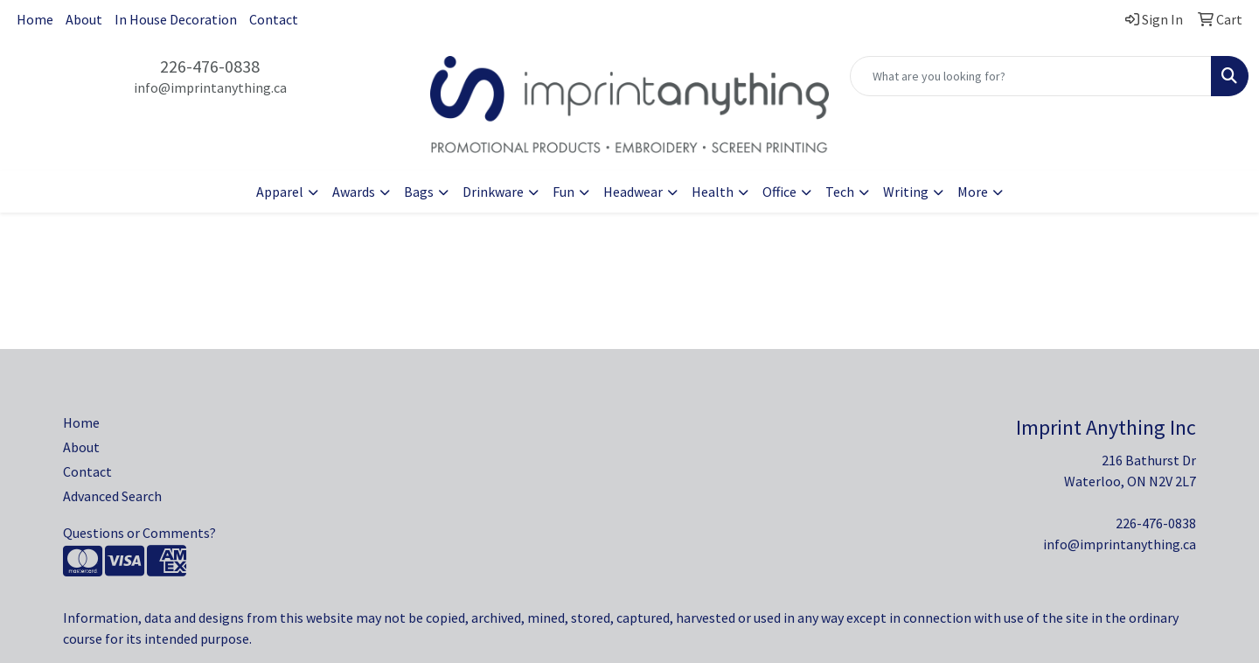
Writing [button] (906, 191)
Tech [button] (839, 191)
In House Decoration (176, 19)
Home (35, 19)
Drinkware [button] (493, 191)
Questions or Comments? (139, 532)
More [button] (972, 191)
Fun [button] (563, 191)
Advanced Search (112, 496)
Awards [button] (353, 191)
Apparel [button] (279, 191)
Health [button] (713, 191)
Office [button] (779, 191)
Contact (273, 19)
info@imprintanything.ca (210, 87)
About (84, 19)
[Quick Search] (1031, 76)
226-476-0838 (210, 66)
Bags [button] (419, 191)
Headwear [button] (633, 191)
